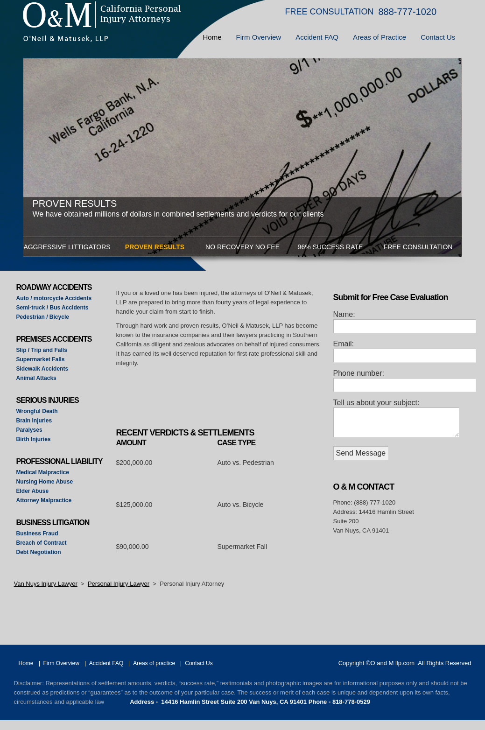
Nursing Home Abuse (44, 481)
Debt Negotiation (38, 552)
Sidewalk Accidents (42, 368)
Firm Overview (258, 37)
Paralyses (29, 430)
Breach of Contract (41, 543)
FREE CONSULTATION (329, 11)
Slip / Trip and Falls (41, 350)
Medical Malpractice (42, 472)
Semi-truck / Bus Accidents (52, 307)
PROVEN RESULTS (154, 247)
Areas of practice (154, 663)
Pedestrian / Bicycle (42, 317)
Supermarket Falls (40, 359)
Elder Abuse (32, 491)
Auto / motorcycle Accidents (54, 298)
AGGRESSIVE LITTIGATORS (66, 247)
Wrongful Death (37, 411)
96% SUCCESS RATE (330, 247)
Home (212, 37)
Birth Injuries (33, 439)
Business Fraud (37, 533)
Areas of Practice (379, 37)
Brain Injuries (34, 420)
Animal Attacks (36, 378)
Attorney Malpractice (44, 500)
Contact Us (438, 37)
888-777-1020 (408, 12)
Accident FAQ (316, 37)
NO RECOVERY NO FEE (242, 247)
